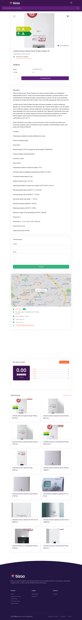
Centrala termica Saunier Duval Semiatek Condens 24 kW (56, 468)
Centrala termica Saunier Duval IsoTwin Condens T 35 (56, 416)
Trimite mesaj (19, 322)
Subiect (15, 244)
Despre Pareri (14, 603)
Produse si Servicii (16, 596)
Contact (55, 594)
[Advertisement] (41, 344)
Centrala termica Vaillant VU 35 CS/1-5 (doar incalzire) (25, 520)
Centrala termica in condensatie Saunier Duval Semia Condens (56, 442)
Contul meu (14, 599)
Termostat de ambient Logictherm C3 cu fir (56, 494)
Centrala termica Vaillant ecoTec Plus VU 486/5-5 (56, 520)
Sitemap (63, 616)
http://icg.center (20, 319)
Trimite (41, 267)
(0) (68, 369)
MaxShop (34, 596)
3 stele (34, 374)
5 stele (34, 369)
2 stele (34, 376)
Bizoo (16, 616)
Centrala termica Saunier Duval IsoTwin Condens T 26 (25, 442)
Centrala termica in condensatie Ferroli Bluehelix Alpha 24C (55, 546)
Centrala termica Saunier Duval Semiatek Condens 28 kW (25, 494)
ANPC (69, 616)
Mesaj (14, 252)
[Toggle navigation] (71, 2)
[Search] (38, 8)
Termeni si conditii (53, 616)
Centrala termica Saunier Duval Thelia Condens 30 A (24, 416)
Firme (12, 594)
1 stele (34, 378)
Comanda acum (45, 78)
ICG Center (19, 309)
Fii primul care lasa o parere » (24, 58)
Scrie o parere (64, 362)
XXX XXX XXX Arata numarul (25, 325)
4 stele (34, 371)
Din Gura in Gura (15, 601)
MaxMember (35, 594)
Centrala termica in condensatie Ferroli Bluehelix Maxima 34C (24, 546)
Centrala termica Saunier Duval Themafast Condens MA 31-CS (22, 468)
